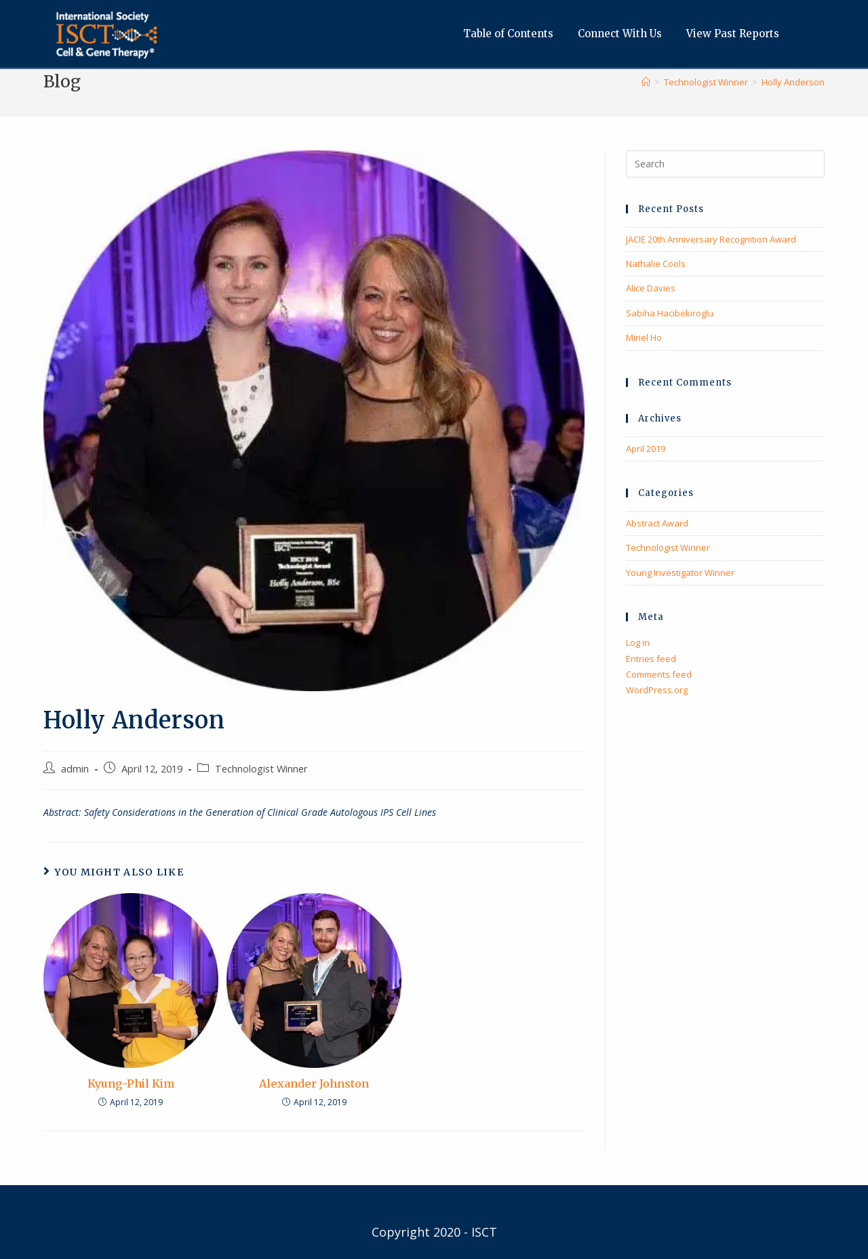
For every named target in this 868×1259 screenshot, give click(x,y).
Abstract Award (657, 523)
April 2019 (645, 448)
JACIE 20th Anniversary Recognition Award (711, 239)
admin (75, 768)
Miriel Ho (644, 337)
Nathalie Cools (656, 263)
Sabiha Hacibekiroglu (669, 313)
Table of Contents (511, 34)
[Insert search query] (725, 164)
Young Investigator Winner (680, 572)
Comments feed (659, 674)
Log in (638, 642)
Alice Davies (650, 288)
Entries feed (651, 659)
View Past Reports (736, 34)
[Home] (646, 82)
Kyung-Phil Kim (130, 1083)
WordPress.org (657, 690)
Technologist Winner (261, 768)
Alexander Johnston (314, 1083)
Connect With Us (623, 34)
